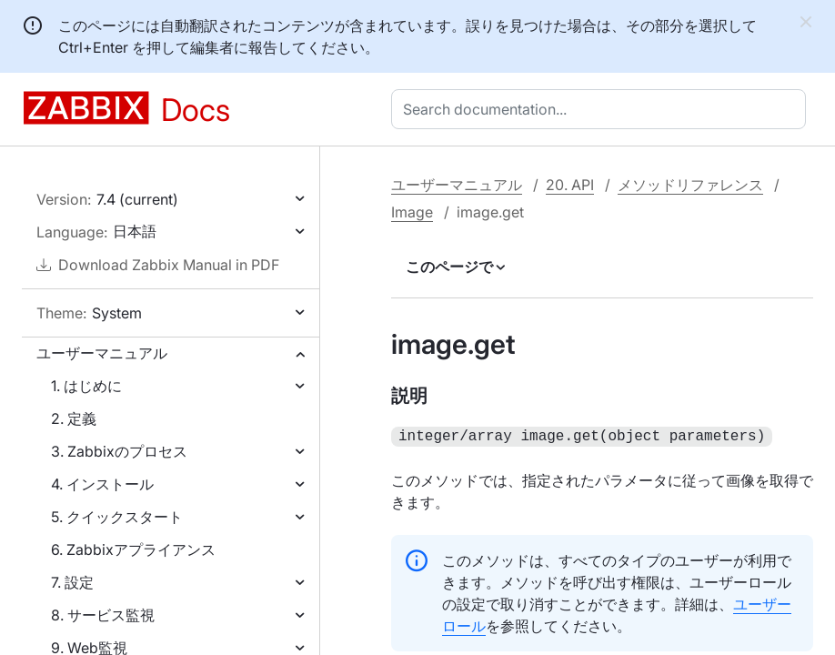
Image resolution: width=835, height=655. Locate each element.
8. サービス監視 (103, 615)
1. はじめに (86, 386)
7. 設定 (72, 582)
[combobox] (602, 109)
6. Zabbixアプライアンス (133, 549)
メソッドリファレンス (690, 185)
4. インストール (102, 484)
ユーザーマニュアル (101, 353)
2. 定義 (73, 418)
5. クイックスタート (117, 517)
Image (412, 212)
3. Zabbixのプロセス (119, 451)
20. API (570, 185)
